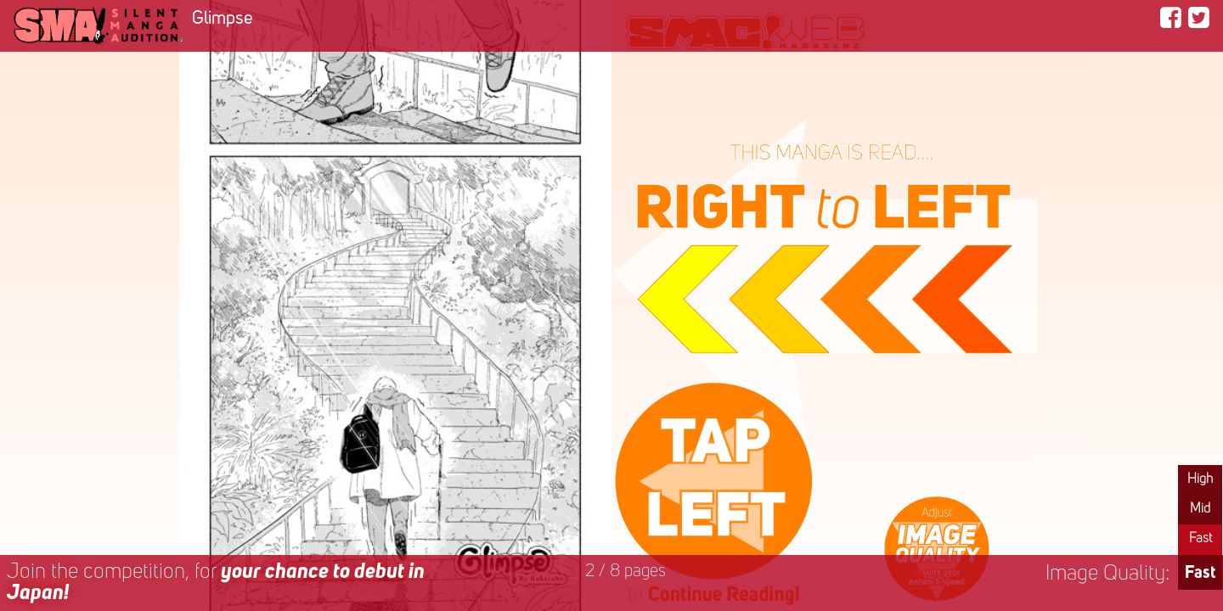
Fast (1200, 539)
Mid (1200, 509)
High (1200, 479)
